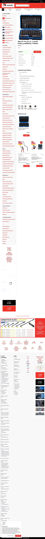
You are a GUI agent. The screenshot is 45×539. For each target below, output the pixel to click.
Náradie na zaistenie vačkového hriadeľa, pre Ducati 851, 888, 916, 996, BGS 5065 (12, 275)
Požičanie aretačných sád (38, 10)
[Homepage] (3, 10)
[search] (28, 5)
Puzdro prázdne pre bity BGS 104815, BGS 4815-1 (23, 129)
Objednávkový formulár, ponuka (28, 10)
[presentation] (18, 127)
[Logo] (8, 5)
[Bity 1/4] (30, 27)
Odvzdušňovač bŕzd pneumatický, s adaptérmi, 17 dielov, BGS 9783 (36, 158)
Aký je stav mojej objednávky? (18, 10)
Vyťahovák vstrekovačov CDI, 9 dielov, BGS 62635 (12, 284)
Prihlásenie (37, 0)
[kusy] (30, 52)
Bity (21, 13)
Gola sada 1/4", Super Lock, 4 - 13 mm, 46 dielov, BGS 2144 (11, 294)
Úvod (18, 13)
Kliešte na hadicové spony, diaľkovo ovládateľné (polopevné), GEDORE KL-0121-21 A (23, 159)
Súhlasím (18, 535)
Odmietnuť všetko (11, 535)
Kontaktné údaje (10, 10)
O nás (5, 10)
